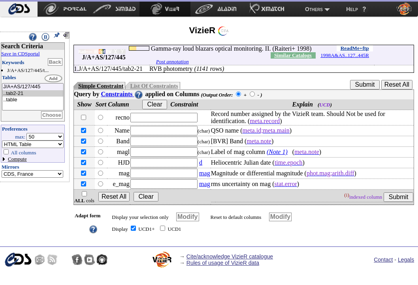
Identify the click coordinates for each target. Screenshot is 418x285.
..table (32, 100)
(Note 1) (277, 151)
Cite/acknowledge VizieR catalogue (229, 256)
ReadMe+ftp (355, 48)
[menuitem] (19, 9)
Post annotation (172, 62)
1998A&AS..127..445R (344, 55)
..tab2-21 (32, 93)
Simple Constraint (100, 86)
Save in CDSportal (20, 54)
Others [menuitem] (314, 9)
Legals (406, 259)
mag (204, 173)
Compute (17, 159)
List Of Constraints (154, 86)
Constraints (122, 94)
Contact (383, 259)
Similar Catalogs (293, 55)
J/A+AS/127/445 (32, 87)
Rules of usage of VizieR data (222, 263)
